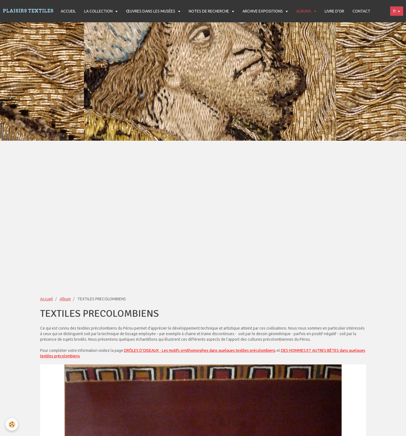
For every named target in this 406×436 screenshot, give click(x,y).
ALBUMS (304, 11)
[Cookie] (12, 424)
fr (394, 11)
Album (65, 299)
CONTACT (361, 11)
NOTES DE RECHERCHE (209, 11)
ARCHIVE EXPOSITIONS (263, 11)
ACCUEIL (68, 11)
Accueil (46, 299)
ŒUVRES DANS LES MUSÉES (151, 11)
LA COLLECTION (98, 11)
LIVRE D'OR (334, 11)
